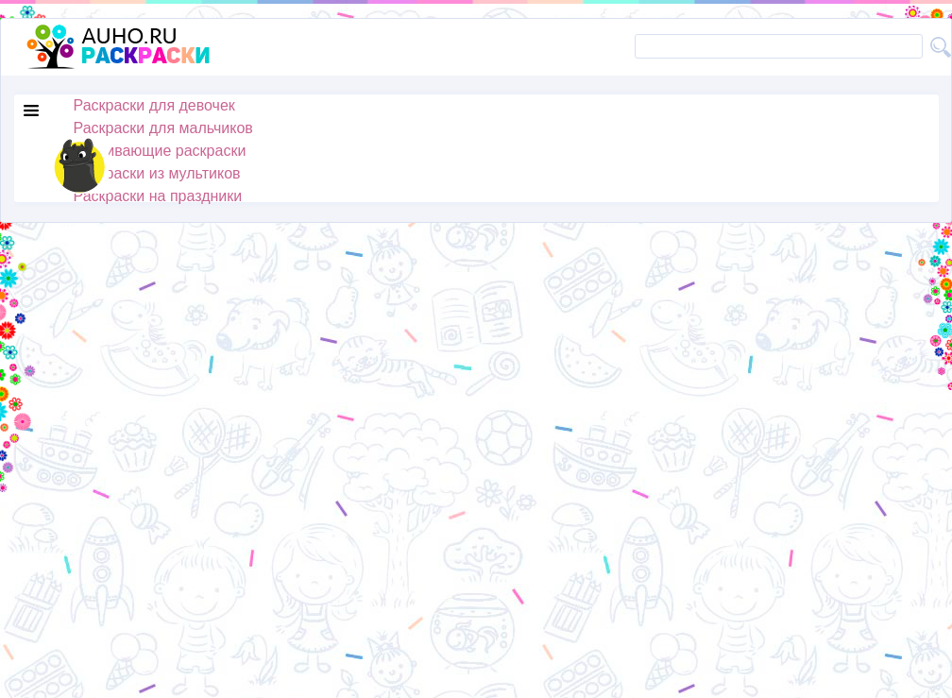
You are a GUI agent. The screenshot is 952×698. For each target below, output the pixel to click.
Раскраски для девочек (154, 105)
